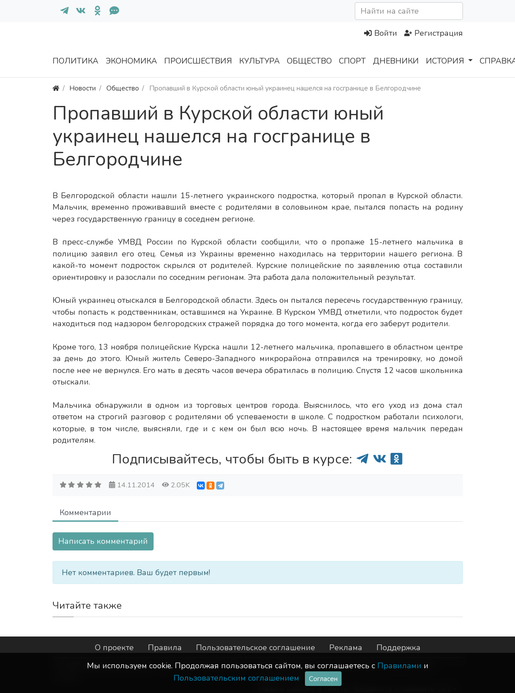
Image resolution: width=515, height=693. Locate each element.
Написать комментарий (103, 541)
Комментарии (85, 512)
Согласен (323, 678)
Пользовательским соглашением (236, 678)
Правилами (399, 665)
